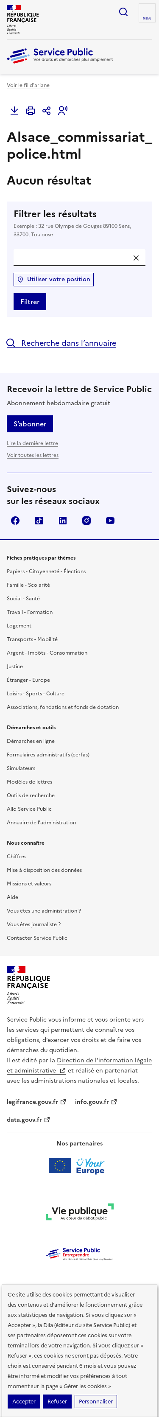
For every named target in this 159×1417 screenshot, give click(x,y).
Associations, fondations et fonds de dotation (63, 707)
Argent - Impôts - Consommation (47, 653)
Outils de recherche (31, 795)
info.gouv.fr (96, 1102)
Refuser (57, 1401)
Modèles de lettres (29, 782)
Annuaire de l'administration (41, 822)
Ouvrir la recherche (123, 11)
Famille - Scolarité (28, 585)
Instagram (86, 520)
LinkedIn (62, 520)
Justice (15, 666)
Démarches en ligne (31, 741)
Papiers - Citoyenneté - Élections (46, 571)
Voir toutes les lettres (33, 455)
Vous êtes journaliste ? (34, 924)
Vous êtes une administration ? (44, 911)
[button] (62, 110)
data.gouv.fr (28, 1119)
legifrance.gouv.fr (37, 1102)
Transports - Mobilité (32, 639)
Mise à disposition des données (44, 870)
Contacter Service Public (37, 938)
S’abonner (30, 424)
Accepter (24, 1401)
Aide (12, 897)
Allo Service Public (29, 809)
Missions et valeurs (29, 884)
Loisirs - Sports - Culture (35, 693)
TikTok (39, 520)
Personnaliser (96, 1401)
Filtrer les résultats (79, 223)
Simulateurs (21, 768)
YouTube (110, 520)
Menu (147, 19)
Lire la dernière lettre (32, 443)
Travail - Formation (30, 612)
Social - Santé (23, 598)
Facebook (15, 520)
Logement (19, 626)
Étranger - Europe (28, 680)
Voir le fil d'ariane (28, 85)
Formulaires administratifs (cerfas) (48, 755)
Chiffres (16, 856)
